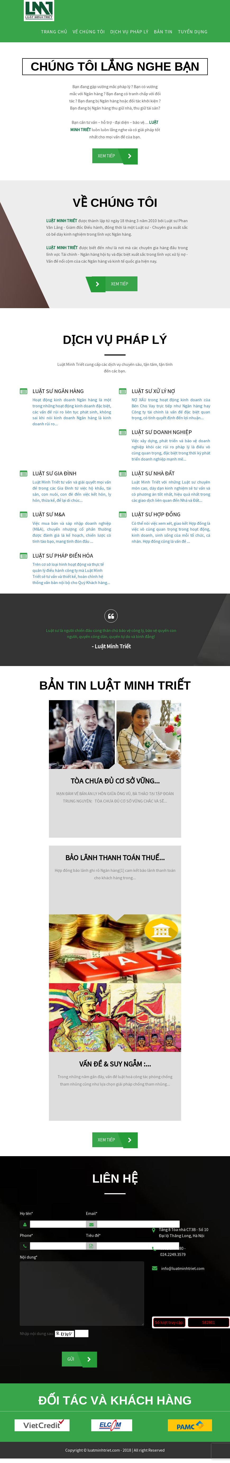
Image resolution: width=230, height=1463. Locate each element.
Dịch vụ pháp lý (129, 32)
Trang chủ (54, 32)
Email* (92, 1216)
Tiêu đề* (93, 1238)
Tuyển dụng (193, 32)
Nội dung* (29, 1260)
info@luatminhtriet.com (182, 1271)
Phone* (26, 1238)
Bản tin (163, 32)
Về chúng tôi (89, 32)
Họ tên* (26, 1216)
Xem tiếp (106, 156)
